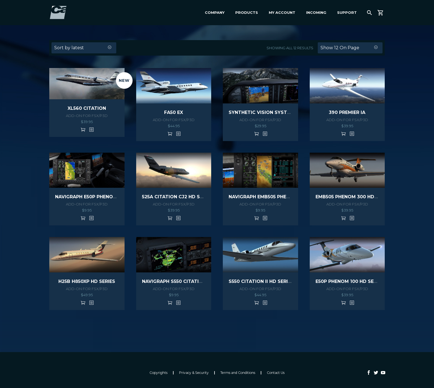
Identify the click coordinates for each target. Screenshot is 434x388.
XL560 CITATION (87, 108)
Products (246, 12)
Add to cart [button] (83, 129)
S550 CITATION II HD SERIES (261, 281)
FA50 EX (173, 112)
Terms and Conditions (237, 372)
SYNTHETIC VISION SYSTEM (261, 112)
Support (347, 12)
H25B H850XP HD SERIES (86, 281)
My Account (282, 12)
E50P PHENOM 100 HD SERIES (350, 281)
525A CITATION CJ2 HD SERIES (177, 196)
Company (214, 12)
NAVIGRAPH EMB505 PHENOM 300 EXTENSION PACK (289, 196)
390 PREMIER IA (347, 112)
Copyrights (158, 372)
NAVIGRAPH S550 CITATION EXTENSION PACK (195, 281)
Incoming (316, 12)
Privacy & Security (194, 372)
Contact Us (276, 372)
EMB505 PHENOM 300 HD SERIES (354, 196)
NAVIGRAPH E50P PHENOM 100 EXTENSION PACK (112, 196)
